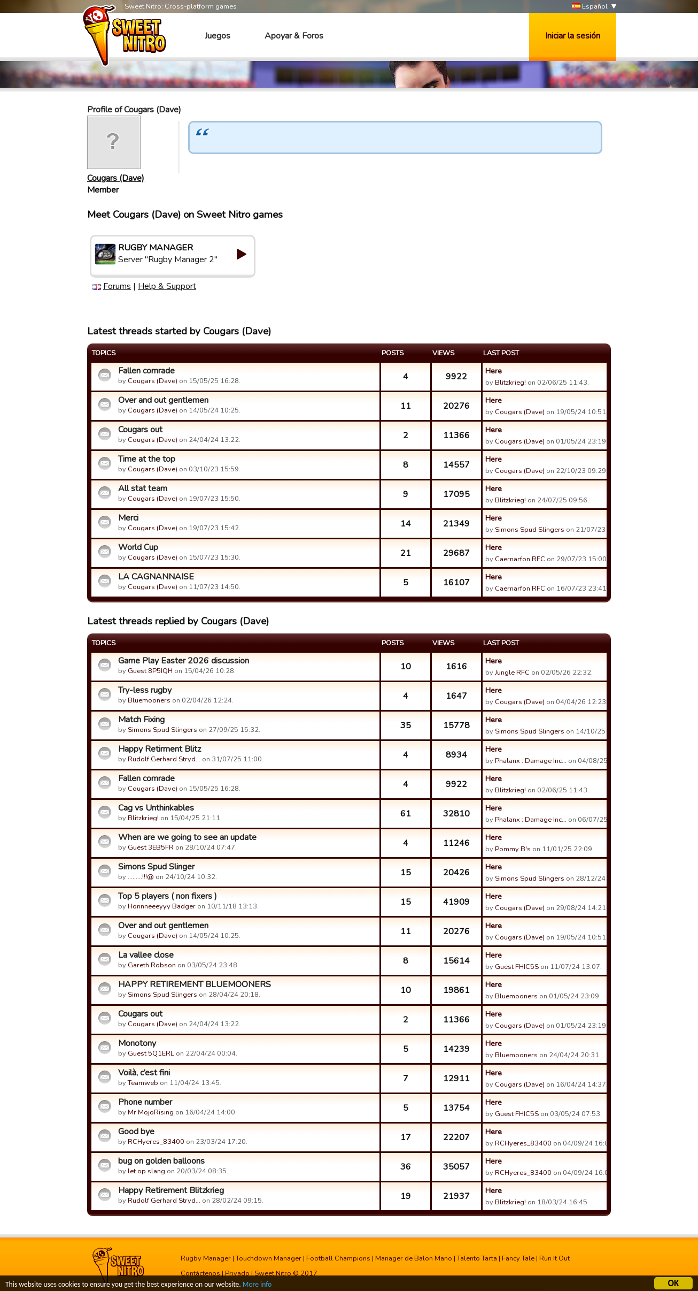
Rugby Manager (206, 1258)
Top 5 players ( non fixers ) (167, 896)
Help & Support (167, 286)
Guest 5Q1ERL (151, 1053)
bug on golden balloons (161, 1161)
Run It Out (554, 1258)
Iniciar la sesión (572, 36)
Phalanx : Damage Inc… (531, 761)
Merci (128, 518)
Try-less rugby (145, 690)
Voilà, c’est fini (144, 1072)
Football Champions (338, 1258)
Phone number (145, 1102)
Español (590, 7)
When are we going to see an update (187, 837)
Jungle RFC (512, 672)
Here (493, 370)
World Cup (138, 547)
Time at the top (146, 459)
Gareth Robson (152, 965)
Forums (117, 286)
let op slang (146, 1171)
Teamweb (143, 1083)
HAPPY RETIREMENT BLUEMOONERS (194, 984)
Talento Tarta (477, 1258)
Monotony (137, 1043)
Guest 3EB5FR (151, 847)
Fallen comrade (146, 371)
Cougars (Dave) (115, 178)
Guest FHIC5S (517, 967)
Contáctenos (200, 1273)
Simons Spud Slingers (529, 529)
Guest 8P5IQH (150, 671)
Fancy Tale (518, 1258)
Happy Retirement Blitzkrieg (171, 1190)
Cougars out (140, 429)
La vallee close (146, 955)
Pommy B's (513, 849)
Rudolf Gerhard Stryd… (164, 759)
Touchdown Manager (268, 1258)
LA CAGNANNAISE (156, 576)
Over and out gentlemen (163, 400)
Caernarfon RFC (520, 559)
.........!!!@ (141, 877)
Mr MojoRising (151, 1112)
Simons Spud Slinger (156, 866)
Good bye (136, 1131)
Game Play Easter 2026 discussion (183, 660)
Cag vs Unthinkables (156, 808)
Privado (237, 1273)
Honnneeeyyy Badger (162, 906)
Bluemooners (149, 700)
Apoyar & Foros (294, 36)
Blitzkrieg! (510, 382)
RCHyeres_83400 (156, 1142)
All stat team (142, 488)
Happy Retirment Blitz (159, 749)
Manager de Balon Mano (413, 1258)
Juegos (217, 36)
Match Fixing (141, 719)
